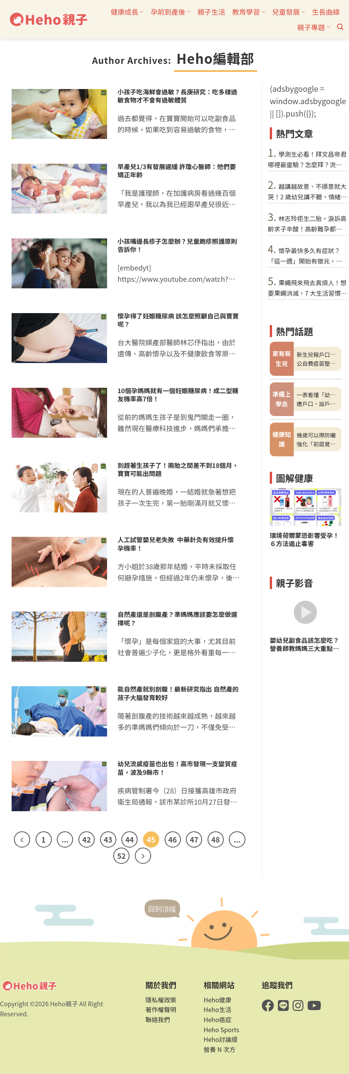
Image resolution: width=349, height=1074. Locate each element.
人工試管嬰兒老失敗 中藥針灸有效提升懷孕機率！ (175, 544)
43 (108, 839)
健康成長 (127, 12)
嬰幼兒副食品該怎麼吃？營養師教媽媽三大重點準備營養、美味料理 (304, 644)
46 (173, 839)
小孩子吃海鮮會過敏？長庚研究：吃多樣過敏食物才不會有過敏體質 (177, 96)
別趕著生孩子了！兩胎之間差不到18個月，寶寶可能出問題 (177, 469)
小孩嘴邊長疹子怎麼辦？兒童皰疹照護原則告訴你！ (177, 245)
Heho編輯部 (215, 58)
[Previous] (22, 839)
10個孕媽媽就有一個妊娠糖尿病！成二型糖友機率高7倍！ (177, 395)
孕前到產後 (170, 12)
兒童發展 (288, 12)
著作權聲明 (160, 1009)
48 (215, 839)
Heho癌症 (218, 1019)
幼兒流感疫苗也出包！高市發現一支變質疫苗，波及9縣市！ (177, 768)
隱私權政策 (160, 999)
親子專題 (313, 27)
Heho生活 (218, 1009)
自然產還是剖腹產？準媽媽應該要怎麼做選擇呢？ (177, 618)
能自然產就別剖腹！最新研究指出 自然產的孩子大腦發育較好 (178, 693)
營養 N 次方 (220, 1049)
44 (129, 839)
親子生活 (211, 12)
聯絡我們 (157, 1019)
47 (194, 839)
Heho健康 (218, 999)
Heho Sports (221, 1029)
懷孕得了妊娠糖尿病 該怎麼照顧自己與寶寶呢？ (178, 320)
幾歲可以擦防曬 (316, 435)
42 (86, 839)
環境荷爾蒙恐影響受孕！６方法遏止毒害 (304, 539)
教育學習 (248, 12)
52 (121, 855)
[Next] (143, 856)
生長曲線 (326, 12)
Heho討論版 (221, 1039)
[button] (340, 26)
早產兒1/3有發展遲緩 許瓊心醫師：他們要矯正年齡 (176, 171)
